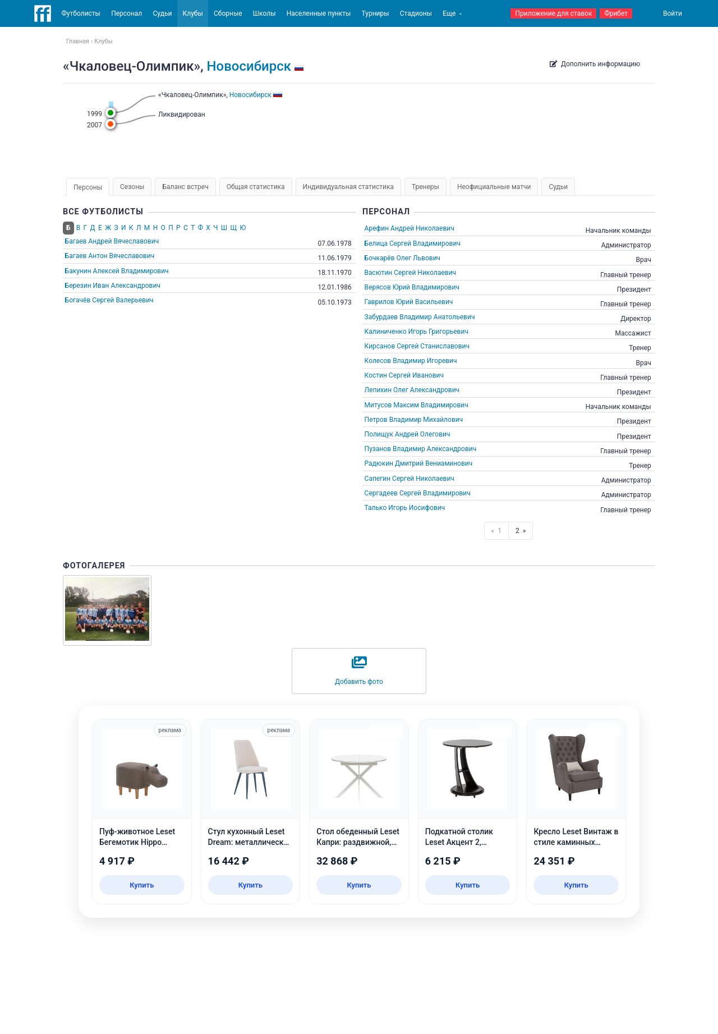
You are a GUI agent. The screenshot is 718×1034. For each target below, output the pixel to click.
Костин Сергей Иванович (404, 375)
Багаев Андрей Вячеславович (112, 241)
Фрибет (616, 13)
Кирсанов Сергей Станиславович (417, 346)
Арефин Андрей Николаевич (409, 228)
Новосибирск (249, 66)
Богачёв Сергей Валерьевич (109, 300)
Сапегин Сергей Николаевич (409, 478)
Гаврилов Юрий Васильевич (409, 302)
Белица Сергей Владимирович (413, 243)
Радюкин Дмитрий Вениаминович (419, 463)
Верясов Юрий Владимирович (412, 287)
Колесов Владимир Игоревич (411, 361)
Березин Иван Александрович (112, 285)
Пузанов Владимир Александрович (421, 449)
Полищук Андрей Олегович (407, 434)
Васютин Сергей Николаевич (411, 273)
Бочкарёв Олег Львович (403, 258)
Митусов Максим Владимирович (416, 405)
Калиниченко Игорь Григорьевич (416, 332)
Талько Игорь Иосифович (405, 508)
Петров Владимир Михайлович (414, 420)
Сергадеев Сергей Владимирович (418, 493)
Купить (142, 885)
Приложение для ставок (553, 13)
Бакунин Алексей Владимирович (117, 271)
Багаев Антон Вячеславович (110, 256)
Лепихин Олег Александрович (412, 390)
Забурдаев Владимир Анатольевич (420, 317)
